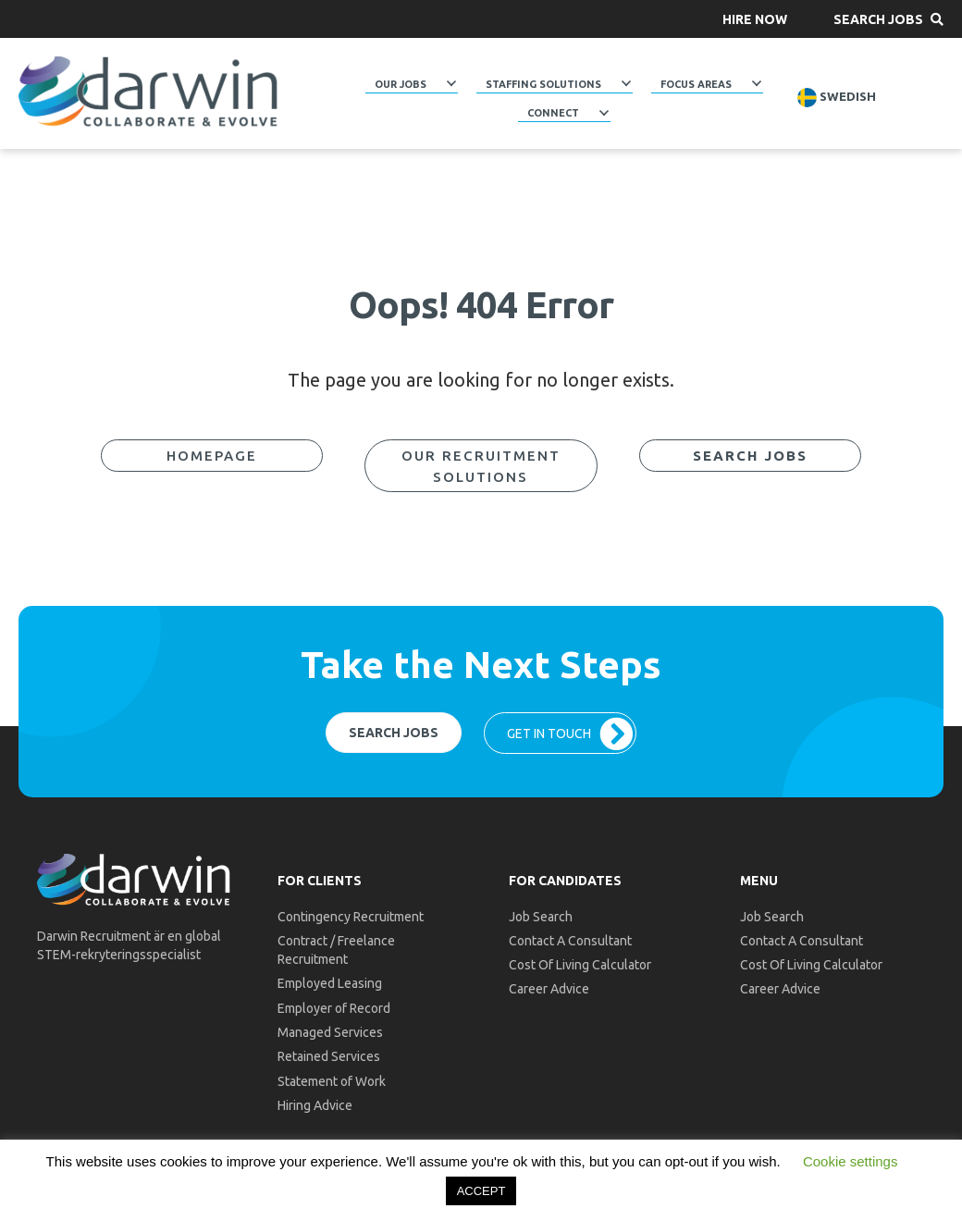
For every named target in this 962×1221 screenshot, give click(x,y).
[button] (755, 19)
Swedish (836, 97)
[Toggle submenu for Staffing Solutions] (626, 83)
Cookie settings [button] (850, 1161)
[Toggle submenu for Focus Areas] (756, 83)
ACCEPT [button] (481, 1191)
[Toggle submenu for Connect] (604, 112)
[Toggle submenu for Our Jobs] (451, 83)
